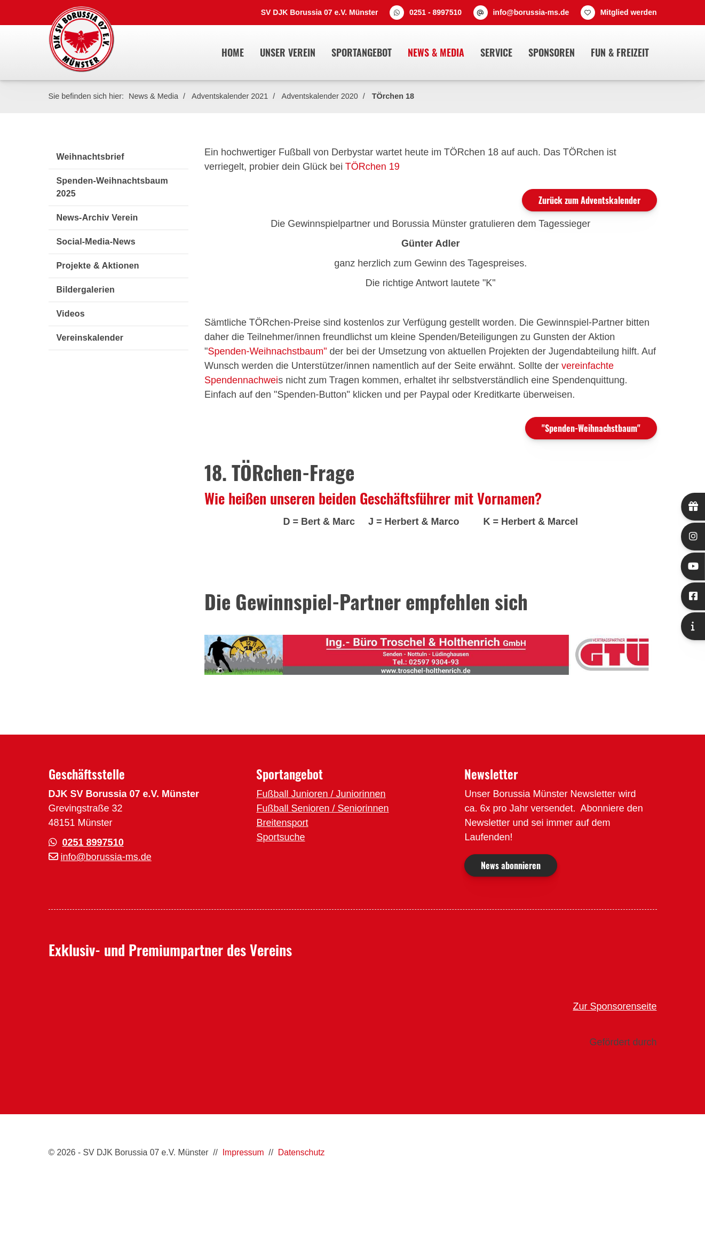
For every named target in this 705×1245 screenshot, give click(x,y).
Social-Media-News (96, 241)
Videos (71, 313)
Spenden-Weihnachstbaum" (267, 351)
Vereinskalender (90, 337)
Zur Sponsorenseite (614, 1006)
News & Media (436, 52)
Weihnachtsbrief (90, 156)
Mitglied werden (628, 12)
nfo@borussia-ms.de (107, 857)
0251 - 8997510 (435, 12)
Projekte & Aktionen (98, 265)
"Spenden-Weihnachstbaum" (591, 428)
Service (496, 52)
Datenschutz (301, 1152)
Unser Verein (287, 52)
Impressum (243, 1152)
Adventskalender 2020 (320, 96)
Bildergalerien (86, 289)
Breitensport (282, 822)
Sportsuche (280, 837)
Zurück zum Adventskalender (589, 200)
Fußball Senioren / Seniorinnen (322, 808)
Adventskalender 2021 (230, 96)
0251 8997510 (93, 842)
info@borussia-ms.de (531, 12)
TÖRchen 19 (372, 166)
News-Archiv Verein (97, 217)
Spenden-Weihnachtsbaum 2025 (112, 187)
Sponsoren (551, 52)
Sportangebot (361, 52)
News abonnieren (511, 865)
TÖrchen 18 (393, 96)
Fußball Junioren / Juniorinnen (320, 794)
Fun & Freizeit (620, 52)
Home (232, 52)
